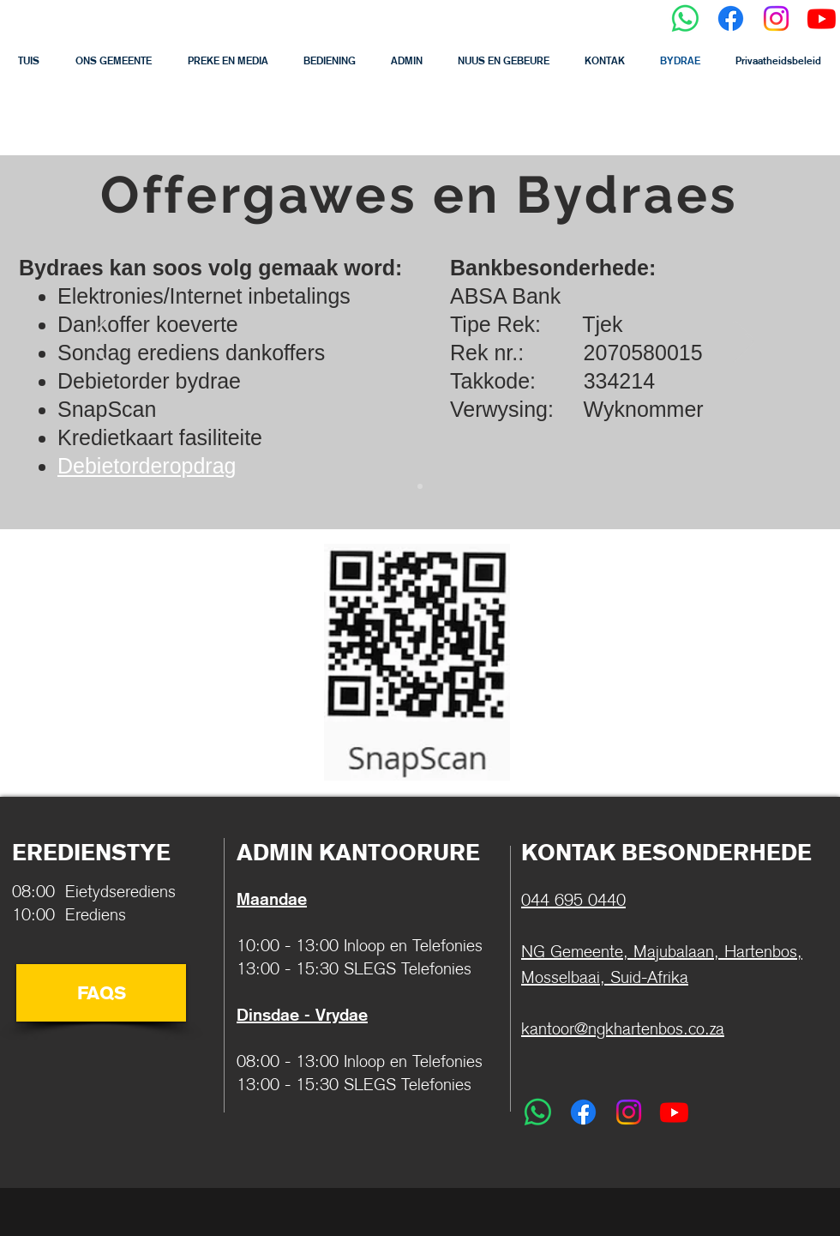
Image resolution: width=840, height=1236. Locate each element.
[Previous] (96, 342)
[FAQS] (101, 993)
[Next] (743, 342)
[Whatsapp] (685, 18)
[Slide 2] (420, 486)
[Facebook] (730, 18)
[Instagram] (776, 18)
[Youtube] (821, 18)
